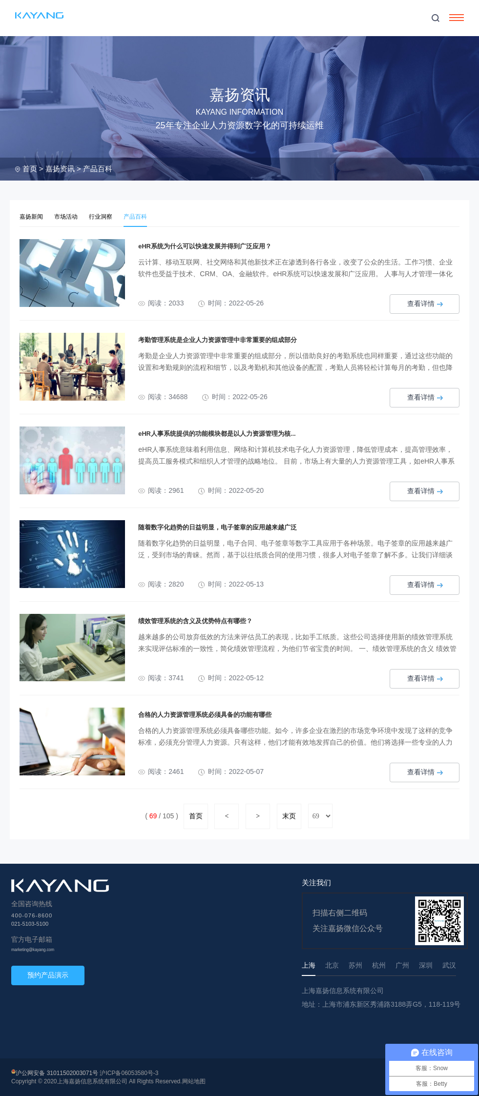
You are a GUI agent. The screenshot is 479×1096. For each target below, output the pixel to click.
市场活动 (69, 216)
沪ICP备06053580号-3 (129, 1072)
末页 (289, 815)
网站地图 (194, 1080)
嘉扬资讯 (60, 168)
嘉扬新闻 (32, 216)
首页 (29, 168)
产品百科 (97, 168)
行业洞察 (105, 216)
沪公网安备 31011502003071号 (57, 1072)
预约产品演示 (47, 974)
